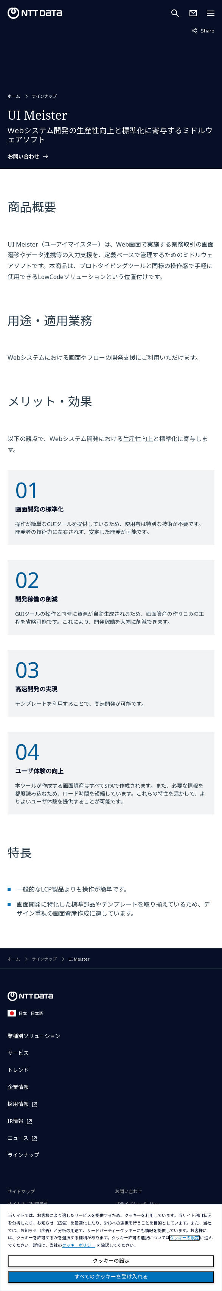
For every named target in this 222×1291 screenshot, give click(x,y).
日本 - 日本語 (25, 1013)
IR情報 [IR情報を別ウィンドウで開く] (15, 1121)
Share (203, 30)
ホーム (14, 96)
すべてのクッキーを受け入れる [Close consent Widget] (111, 1277)
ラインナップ (44, 96)
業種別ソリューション (34, 1036)
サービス (18, 1053)
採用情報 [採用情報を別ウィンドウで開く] (18, 1104)
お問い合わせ (23, 157)
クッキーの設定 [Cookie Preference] (111, 1261)
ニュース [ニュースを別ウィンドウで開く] (18, 1138)
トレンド (18, 1070)
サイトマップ (21, 1191)
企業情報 (18, 1086)
